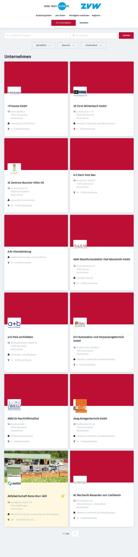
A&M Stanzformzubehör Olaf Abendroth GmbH (101, 259)
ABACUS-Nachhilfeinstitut (23, 418)
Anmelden (84, 23)
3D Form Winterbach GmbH (89, 106)
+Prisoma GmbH (17, 106)
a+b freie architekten (20, 337)
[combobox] (37, 35)
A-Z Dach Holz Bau (84, 175)
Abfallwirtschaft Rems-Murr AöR (27, 496)
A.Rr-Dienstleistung (19, 251)
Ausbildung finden (44, 15)
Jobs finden (60, 15)
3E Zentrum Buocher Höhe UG (26, 182)
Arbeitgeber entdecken (79, 15)
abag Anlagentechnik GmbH (90, 418)
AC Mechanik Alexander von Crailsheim (97, 495)
